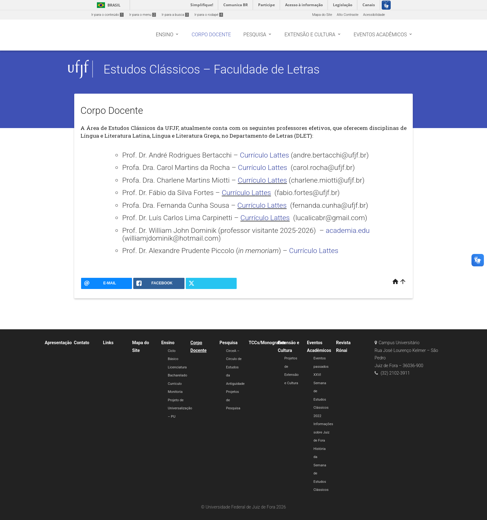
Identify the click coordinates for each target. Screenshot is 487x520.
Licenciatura (177, 367)
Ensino (167, 342)
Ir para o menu (142, 15)
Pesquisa (229, 342)
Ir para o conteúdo (107, 15)
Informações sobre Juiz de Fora (323, 432)
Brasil (107, 5)
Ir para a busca (175, 15)
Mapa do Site (322, 15)
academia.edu (348, 230)
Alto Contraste (347, 15)
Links (108, 342)
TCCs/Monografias (267, 342)
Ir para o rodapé (208, 15)
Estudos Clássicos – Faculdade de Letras (211, 69)
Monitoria (175, 392)
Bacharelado (177, 375)
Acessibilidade (374, 15)
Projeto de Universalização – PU (180, 408)
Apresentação (58, 342)
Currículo (175, 384)
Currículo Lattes (264, 155)
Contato (81, 342)
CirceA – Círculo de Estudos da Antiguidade (235, 367)
